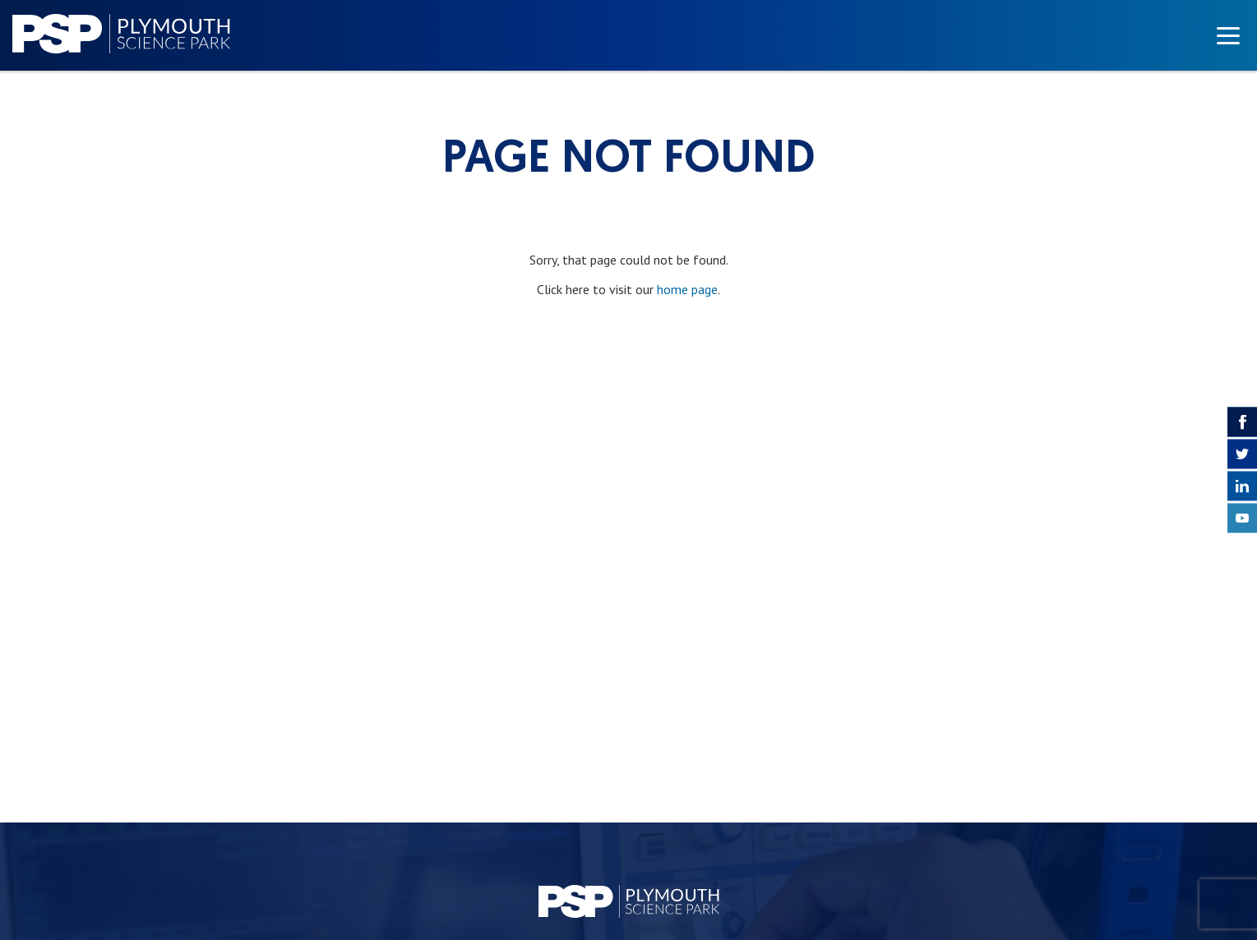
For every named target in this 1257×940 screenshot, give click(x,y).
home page (687, 289)
